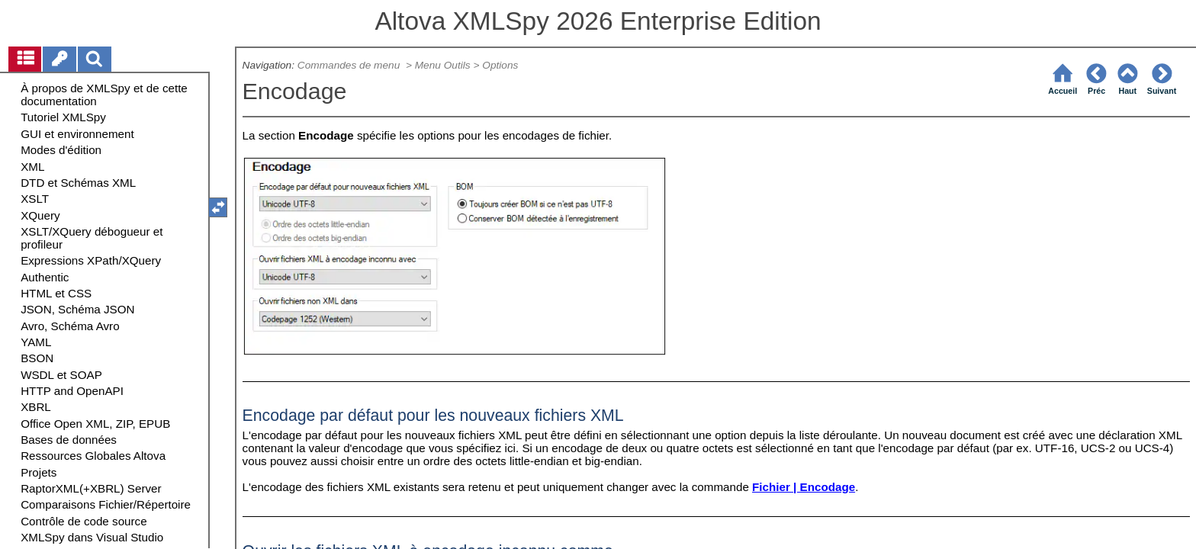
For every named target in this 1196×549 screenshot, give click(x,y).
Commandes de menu (350, 65)
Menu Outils (443, 65)
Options (500, 65)
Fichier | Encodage (803, 486)
